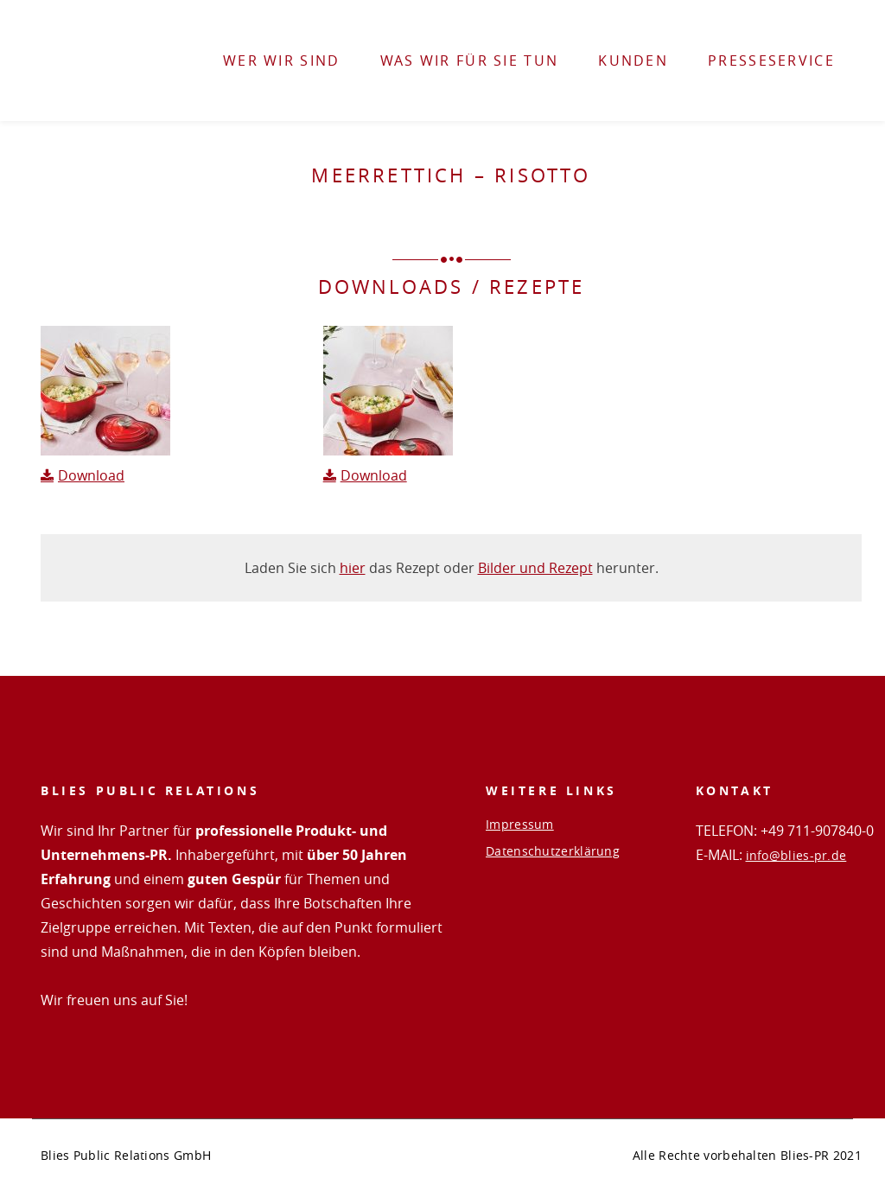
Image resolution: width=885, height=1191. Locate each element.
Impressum (520, 824)
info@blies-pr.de (796, 855)
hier (353, 567)
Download (91, 475)
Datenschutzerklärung (553, 851)
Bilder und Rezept (535, 567)
